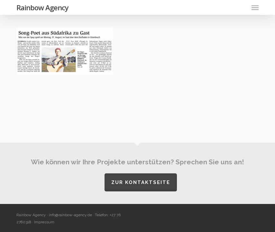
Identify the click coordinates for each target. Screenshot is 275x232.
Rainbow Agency (42, 7)
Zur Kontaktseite (140, 182)
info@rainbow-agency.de (70, 215)
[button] (255, 7)
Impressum (44, 222)
